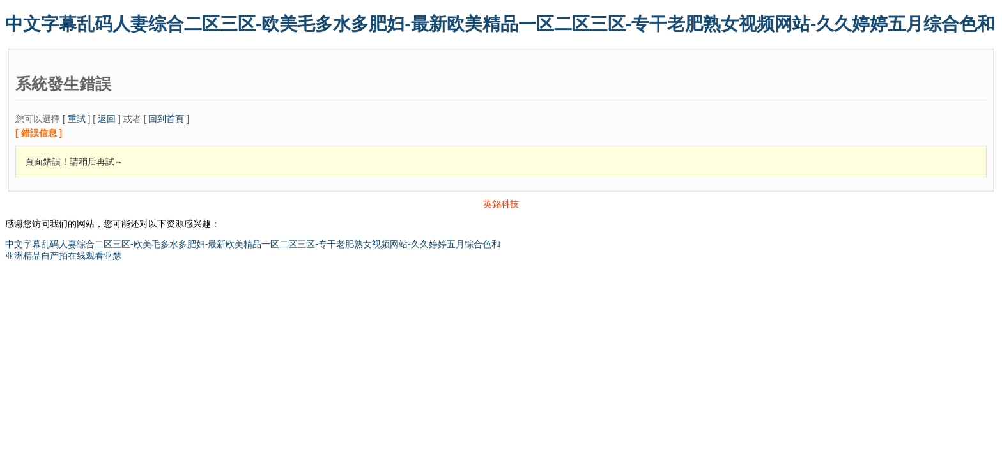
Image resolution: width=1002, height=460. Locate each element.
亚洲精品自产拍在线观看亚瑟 (63, 255)
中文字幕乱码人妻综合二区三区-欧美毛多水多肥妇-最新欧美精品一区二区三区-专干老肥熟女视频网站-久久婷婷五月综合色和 (500, 24)
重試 (77, 119)
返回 (107, 119)
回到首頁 (166, 119)
